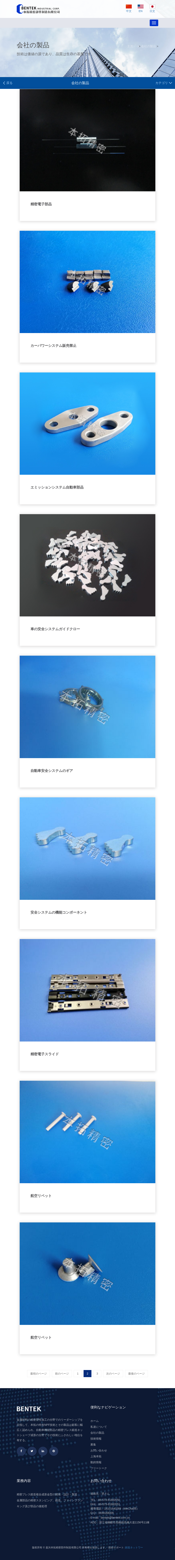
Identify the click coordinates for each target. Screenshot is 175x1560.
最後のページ (136, 1373)
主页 (130, 46)
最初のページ (38, 1373)
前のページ (62, 1373)
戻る (8, 83)
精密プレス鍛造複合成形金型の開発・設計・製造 (47, 1494)
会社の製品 (148, 46)
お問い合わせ (98, 1450)
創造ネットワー (134, 1547)
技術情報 (95, 1438)
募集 (93, 1444)
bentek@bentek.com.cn (115, 1517)
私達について (98, 1426)
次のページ (113, 1373)
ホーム (94, 1420)
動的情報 (95, 1462)
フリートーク (98, 1468)
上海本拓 (95, 1456)
